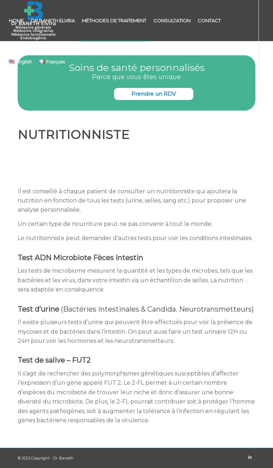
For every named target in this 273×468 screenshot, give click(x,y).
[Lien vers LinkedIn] (7, 102)
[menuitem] (16, 20)
